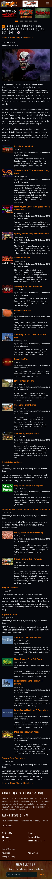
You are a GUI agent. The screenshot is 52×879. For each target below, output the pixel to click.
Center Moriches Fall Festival (27, 637)
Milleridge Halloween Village (26, 732)
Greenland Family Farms (25, 405)
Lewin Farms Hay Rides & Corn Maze (31, 710)
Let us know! (7, 826)
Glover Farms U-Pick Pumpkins (28, 559)
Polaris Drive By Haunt (12, 462)
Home (4, 38)
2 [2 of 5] (21, 21)
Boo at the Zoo (21, 359)
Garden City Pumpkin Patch (26, 433)
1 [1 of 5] (16, 21)
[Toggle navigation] (47, 3)
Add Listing (33, 853)
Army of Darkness (10, 587)
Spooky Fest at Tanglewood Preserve (31, 233)
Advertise (6, 853)
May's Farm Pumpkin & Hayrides (29, 485)
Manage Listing (8, 856)
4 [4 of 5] (30, 21)
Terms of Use (34, 837)
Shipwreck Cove (9, 614)
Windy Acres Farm (22, 310)
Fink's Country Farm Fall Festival (28, 659)
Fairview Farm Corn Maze (13, 758)
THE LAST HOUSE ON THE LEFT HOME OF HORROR (26, 509)
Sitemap (5, 837)
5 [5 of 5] (35, 21)
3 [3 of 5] (26, 21)
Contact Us (7, 833)
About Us (32, 833)
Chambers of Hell (22, 257)
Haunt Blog (15, 38)
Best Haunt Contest (36, 841)
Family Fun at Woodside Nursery (28, 532)
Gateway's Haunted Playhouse (28, 286)
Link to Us (6, 841)
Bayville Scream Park (23, 146)
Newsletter (28, 38)
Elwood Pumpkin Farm (24, 381)
